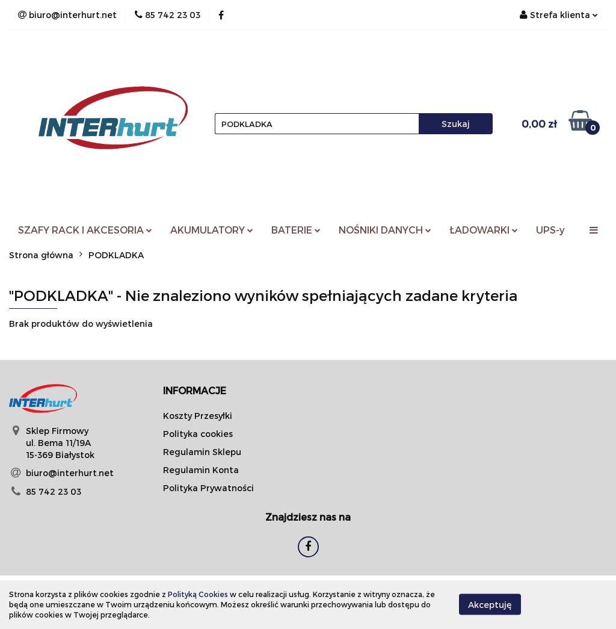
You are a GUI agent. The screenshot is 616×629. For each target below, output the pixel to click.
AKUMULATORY (211, 229)
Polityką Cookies (198, 594)
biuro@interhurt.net (70, 473)
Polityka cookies (198, 434)
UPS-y (550, 229)
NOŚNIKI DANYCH (385, 229)
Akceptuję (490, 605)
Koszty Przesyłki (197, 416)
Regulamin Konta (201, 470)
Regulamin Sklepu (202, 452)
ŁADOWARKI (483, 229)
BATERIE (296, 229)
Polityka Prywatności (208, 488)
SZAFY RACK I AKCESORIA (85, 229)
